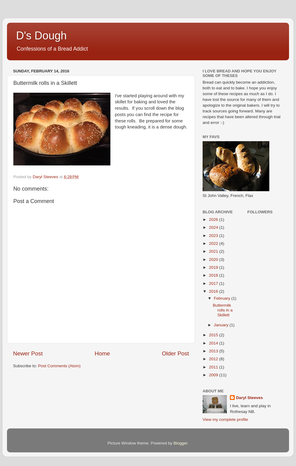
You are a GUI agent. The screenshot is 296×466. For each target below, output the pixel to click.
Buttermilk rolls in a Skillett (223, 310)
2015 (214, 335)
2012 (214, 359)
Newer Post (28, 353)
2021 (214, 251)
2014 (214, 343)
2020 (214, 259)
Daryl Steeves (249, 397)
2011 (214, 367)
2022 (214, 243)
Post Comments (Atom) (59, 366)
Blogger (180, 443)
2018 (214, 275)
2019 (214, 267)
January (222, 325)
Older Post (175, 353)
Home (102, 353)
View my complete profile (225, 419)
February (222, 298)
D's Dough (41, 35)
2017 (214, 283)
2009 (214, 375)
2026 (214, 219)
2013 (214, 351)
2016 (214, 291)
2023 (214, 235)
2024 (214, 227)
